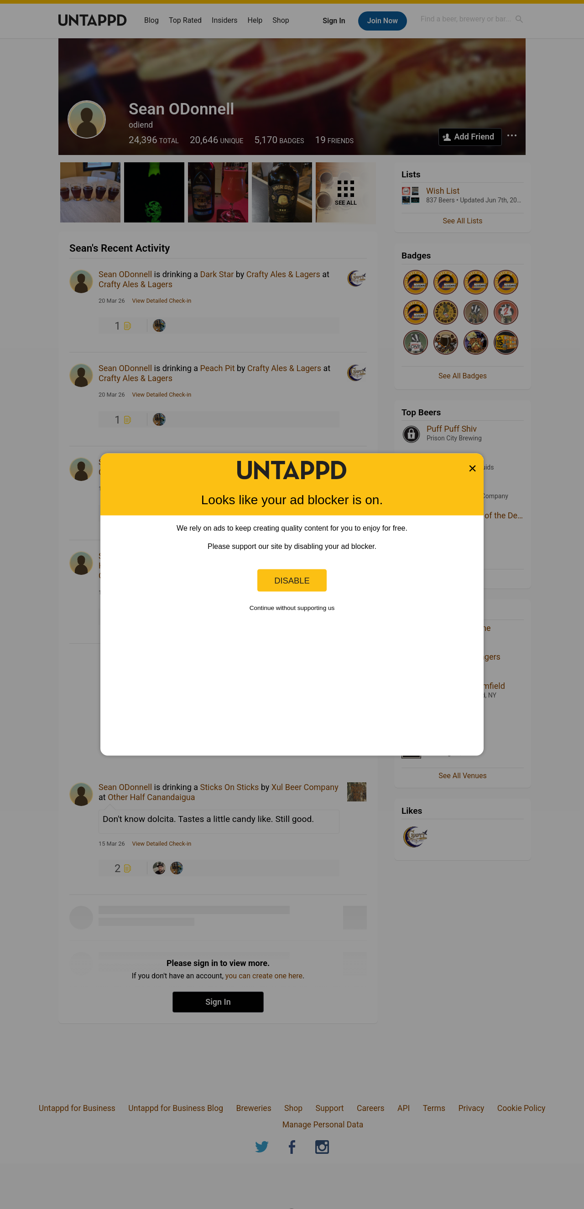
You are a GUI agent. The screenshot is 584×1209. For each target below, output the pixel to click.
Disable (292, 580)
